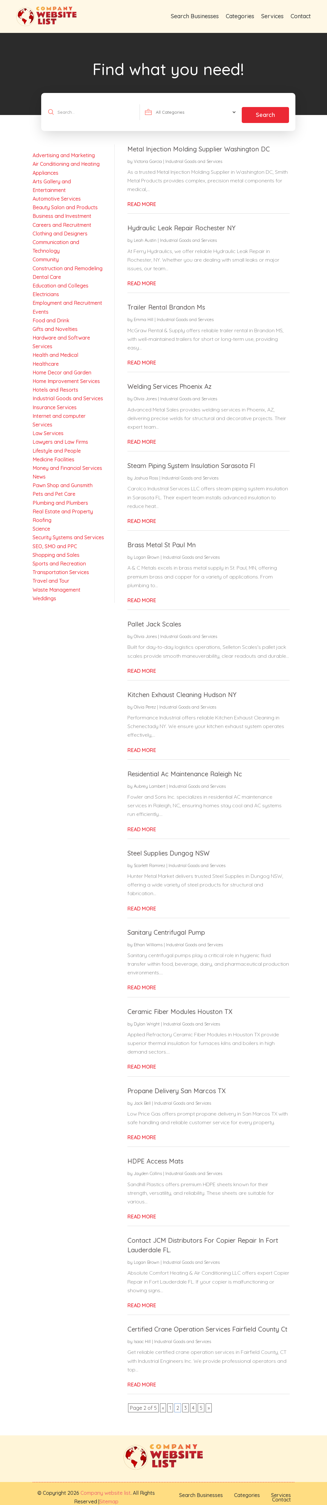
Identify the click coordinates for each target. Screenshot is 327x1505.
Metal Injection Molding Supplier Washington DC (198, 143)
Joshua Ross (146, 471)
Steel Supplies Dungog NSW (168, 847)
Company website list (105, 1487)
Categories (240, 16)
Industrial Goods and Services (193, 155)
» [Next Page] (209, 1402)
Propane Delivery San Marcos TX (176, 1085)
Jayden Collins (148, 1167)
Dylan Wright (147, 1017)
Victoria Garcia (148, 155)
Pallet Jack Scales (154, 618)
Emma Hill (143, 313)
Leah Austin (145, 234)
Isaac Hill (142, 1335)
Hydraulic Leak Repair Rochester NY (181, 222)
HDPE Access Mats (155, 1155)
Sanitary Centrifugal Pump (166, 926)
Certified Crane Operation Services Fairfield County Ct (207, 1323)
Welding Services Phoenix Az (169, 380)
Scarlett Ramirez (149, 859)
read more (141, 198)
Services (272, 16)
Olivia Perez (145, 700)
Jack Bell (142, 1097)
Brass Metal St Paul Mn (161, 539)
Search (265, 108)
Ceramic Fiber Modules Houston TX (179, 1006)
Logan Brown (146, 551)
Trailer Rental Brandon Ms (166, 301)
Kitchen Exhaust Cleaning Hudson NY (181, 689)
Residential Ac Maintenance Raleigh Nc (184, 768)
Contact (301, 16)
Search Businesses (195, 16)
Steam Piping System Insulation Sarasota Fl (191, 460)
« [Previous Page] (163, 1402)
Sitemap (108, 1496)
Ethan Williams (148, 938)
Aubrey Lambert (149, 780)
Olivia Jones (145, 392)
